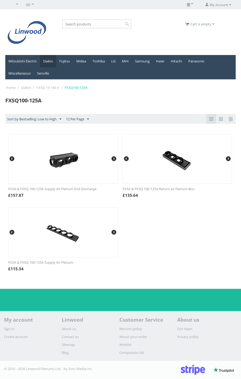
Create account (16, 336)
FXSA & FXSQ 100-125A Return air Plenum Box (158, 188)
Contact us (70, 336)
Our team (184, 328)
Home (11, 87)
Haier (160, 61)
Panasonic (196, 61)
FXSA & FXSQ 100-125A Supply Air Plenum (40, 262)
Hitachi (176, 61)
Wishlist (125, 344)
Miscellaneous (19, 73)
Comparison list (131, 352)
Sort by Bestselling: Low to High (34, 119)
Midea (81, 61)
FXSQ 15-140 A (48, 87)
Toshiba (98, 61)
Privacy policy (188, 336)
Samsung (142, 61)
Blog (65, 352)
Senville (43, 73)
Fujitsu (64, 61)
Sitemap (68, 344)
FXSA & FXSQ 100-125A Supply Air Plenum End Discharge (52, 188)
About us (69, 328)
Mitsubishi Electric (22, 61)
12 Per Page (77, 119)
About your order (133, 336)
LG (113, 61)
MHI (125, 61)
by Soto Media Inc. (78, 368)
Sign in (9, 328)
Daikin (48, 61)
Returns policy (130, 328)
